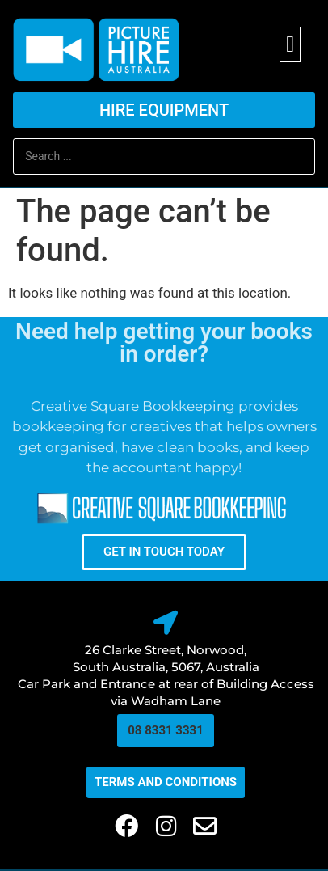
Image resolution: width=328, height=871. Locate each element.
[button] (290, 44)
